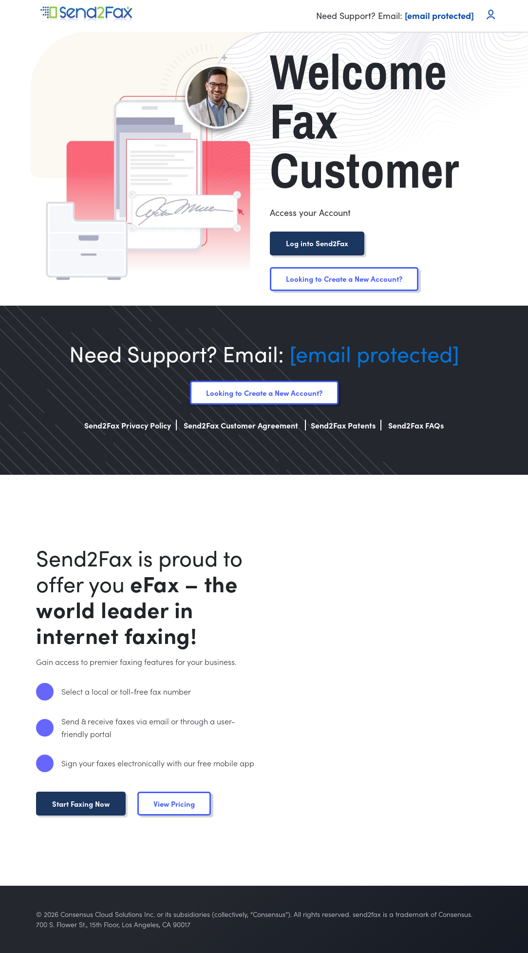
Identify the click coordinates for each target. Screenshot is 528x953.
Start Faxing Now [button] (81, 803)
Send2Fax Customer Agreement (242, 425)
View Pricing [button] (174, 803)
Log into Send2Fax (317, 243)
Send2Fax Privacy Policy (127, 425)
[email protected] (374, 353)
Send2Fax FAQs (416, 425)
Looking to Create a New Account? (344, 278)
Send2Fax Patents (343, 425)
